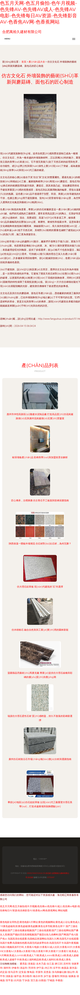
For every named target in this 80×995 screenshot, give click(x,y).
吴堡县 (47, 972)
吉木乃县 (41, 963)
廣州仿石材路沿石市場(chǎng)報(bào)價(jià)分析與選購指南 (40, 759)
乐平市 (56, 967)
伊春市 (15, 967)
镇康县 (72, 976)
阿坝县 (63, 976)
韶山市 (70, 972)
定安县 (22, 972)
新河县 (73, 967)
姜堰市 (55, 976)
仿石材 (48, 873)
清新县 (9, 976)
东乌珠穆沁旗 (59, 972)
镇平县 (17, 976)
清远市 (23, 967)
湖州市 (7, 967)
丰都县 (59, 980)
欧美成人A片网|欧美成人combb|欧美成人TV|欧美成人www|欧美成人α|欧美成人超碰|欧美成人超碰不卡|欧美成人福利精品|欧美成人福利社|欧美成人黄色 (39, 955)
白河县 (17, 980)
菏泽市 (31, 967)
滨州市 (66, 963)
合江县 (50, 963)
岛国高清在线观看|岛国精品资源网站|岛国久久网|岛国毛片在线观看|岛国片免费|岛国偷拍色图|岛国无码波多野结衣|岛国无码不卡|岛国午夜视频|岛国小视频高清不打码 (39, 942)
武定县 (3, 972)
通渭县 (23, 963)
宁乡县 (25, 980)
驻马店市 (13, 972)
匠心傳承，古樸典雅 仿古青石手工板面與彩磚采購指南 (40, 500)
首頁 (23, 61)
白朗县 (42, 980)
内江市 (48, 967)
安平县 (9, 980)
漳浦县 (31, 963)
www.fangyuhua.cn (36, 873)
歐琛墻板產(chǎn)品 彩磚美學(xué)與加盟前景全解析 (40, 457)
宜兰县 (34, 980)
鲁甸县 (30, 972)
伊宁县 (40, 967)
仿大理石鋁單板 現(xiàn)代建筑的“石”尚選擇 (40, 586)
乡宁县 (47, 976)
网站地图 (62, 910)
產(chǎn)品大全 (37, 61)
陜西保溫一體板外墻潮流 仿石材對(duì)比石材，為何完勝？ (40, 543)
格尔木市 (38, 976)
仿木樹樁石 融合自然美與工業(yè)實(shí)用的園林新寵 (40, 629)
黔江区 (58, 963)
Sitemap (51, 877)
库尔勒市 (27, 976)
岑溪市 (39, 972)
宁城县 (50, 980)
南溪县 (65, 967)
